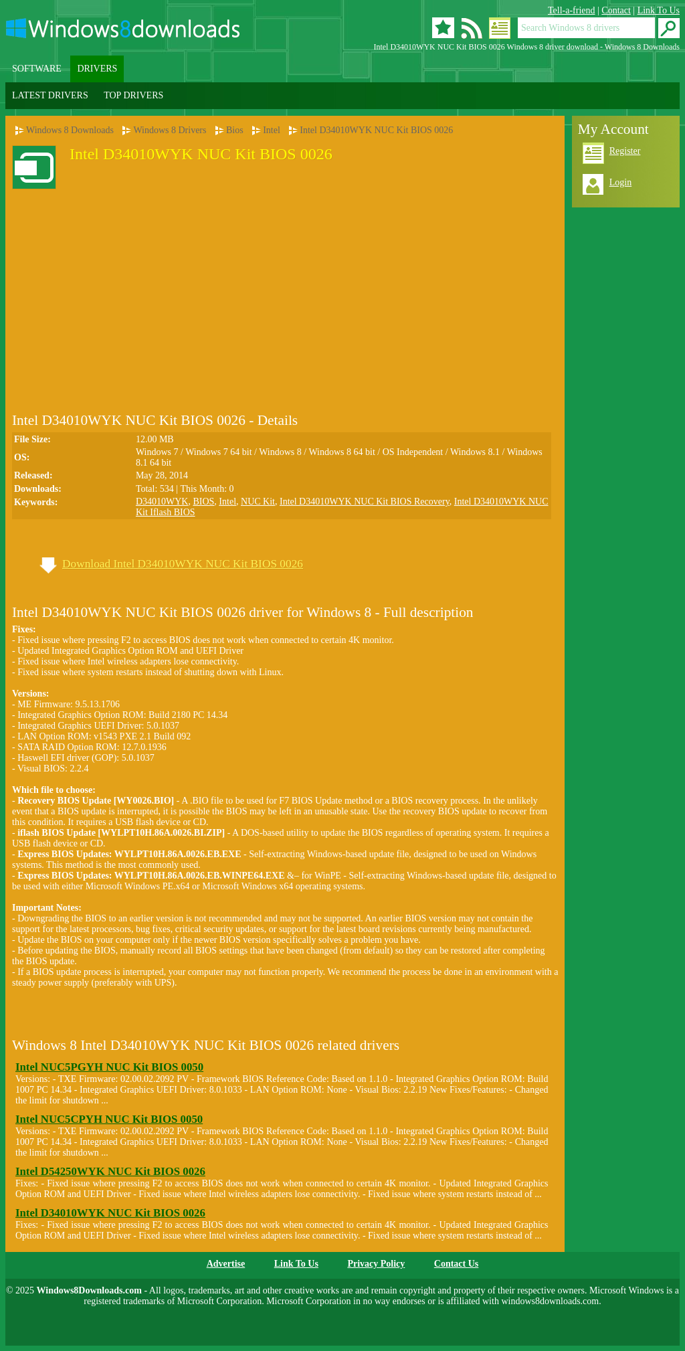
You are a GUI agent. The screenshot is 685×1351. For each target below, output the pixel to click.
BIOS (203, 502)
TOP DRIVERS (133, 95)
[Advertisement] (124, 287)
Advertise (226, 1264)
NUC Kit (258, 502)
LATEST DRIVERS (50, 95)
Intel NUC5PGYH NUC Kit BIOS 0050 (109, 1067)
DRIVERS (97, 69)
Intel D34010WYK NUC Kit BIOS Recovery (365, 502)
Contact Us (456, 1264)
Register (625, 151)
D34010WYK (162, 502)
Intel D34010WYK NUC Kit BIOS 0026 (376, 130)
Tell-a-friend (571, 10)
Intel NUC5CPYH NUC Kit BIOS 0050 (109, 1119)
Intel (271, 130)
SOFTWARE (37, 69)
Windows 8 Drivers (169, 130)
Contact (616, 10)
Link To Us (659, 10)
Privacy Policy (376, 1264)
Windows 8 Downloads (70, 130)
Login (620, 182)
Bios (234, 130)
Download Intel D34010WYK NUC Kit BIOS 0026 (182, 563)
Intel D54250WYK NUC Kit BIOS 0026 (110, 1171)
